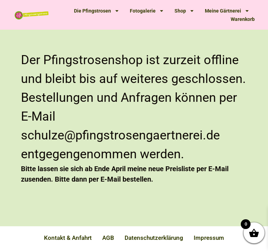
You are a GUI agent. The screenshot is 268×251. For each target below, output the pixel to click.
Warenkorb (243, 19)
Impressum (209, 237)
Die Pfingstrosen (96, 11)
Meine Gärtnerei (227, 11)
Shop (184, 11)
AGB (108, 237)
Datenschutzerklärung (154, 237)
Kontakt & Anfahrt (68, 237)
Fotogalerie (147, 11)
